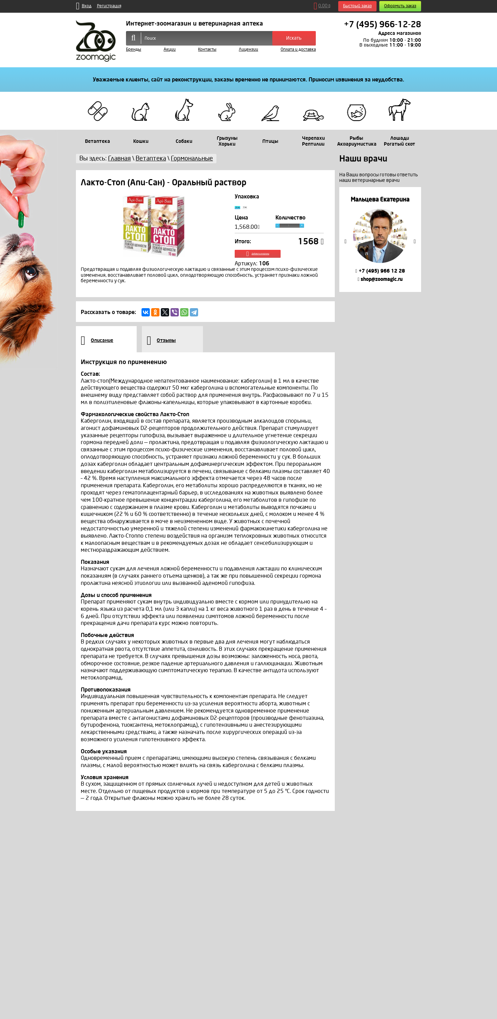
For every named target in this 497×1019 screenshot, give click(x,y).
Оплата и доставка (298, 49)
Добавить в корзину (279, 261)
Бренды (133, 49)
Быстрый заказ (357, 6)
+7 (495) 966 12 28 (380, 271)
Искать (294, 38)
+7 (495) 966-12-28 (382, 24)
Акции (170, 49)
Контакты (207, 49)
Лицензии (248, 49)
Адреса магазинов (399, 33)
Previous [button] (345, 241)
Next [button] (415, 241)
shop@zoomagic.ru (380, 279)
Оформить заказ (400, 6)
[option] (380, 239)
